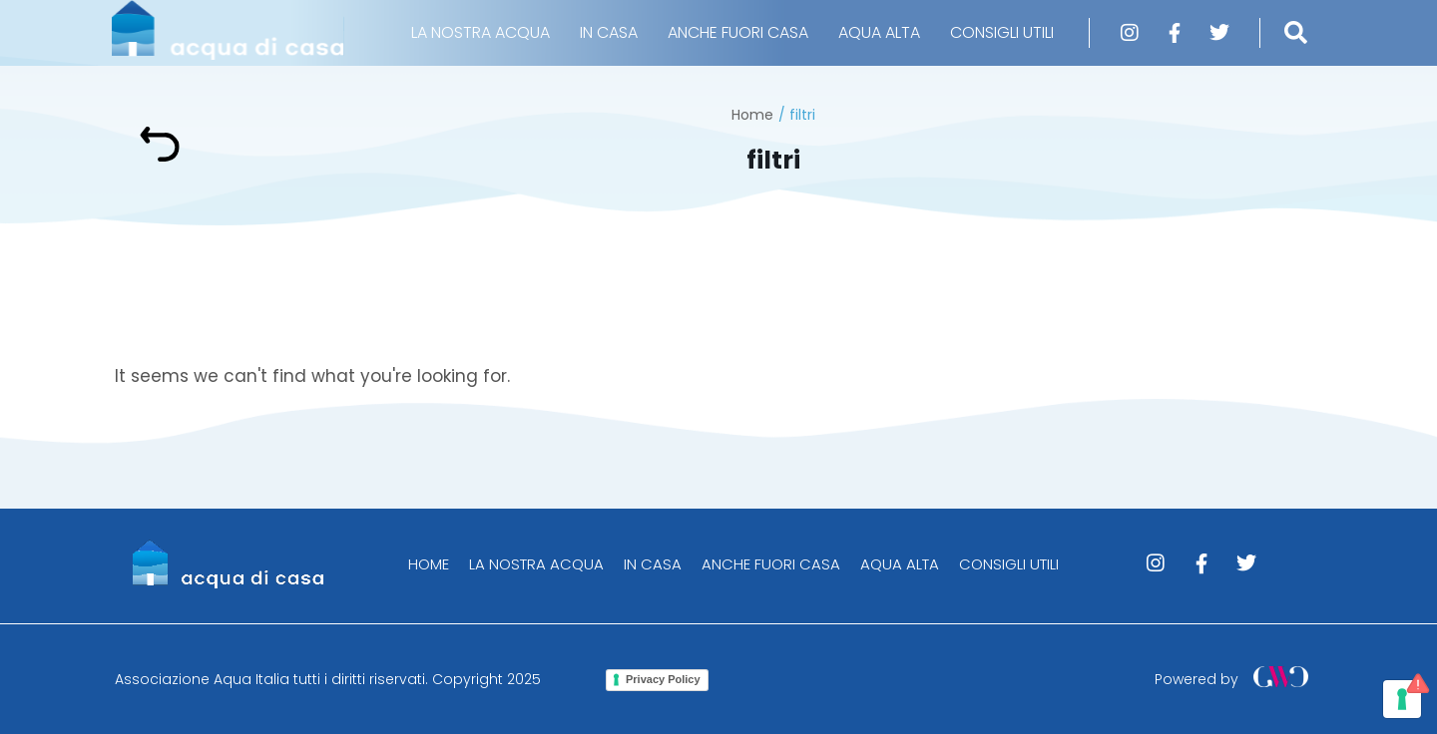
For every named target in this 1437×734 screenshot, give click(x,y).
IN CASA (609, 32)
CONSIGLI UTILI (1002, 32)
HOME (428, 563)
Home (752, 115)
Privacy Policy (663, 679)
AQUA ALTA (879, 32)
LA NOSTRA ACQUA (480, 32)
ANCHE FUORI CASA (738, 32)
